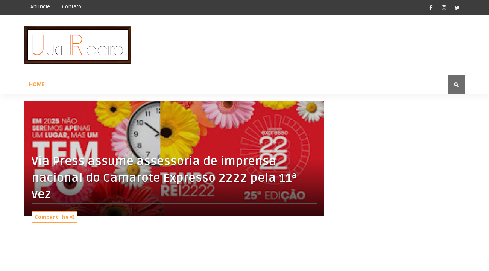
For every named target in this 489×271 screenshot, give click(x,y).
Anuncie (40, 6)
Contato (71, 6)
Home (37, 84)
